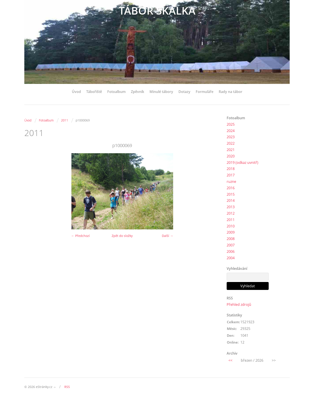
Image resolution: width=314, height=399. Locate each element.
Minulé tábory (161, 91)
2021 (231, 149)
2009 (231, 232)
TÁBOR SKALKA (157, 10)
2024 (231, 130)
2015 (231, 194)
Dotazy (184, 91)
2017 (231, 175)
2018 (231, 168)
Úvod (76, 91)
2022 (231, 143)
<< (230, 360)
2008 (231, 238)
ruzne (231, 181)
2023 (231, 136)
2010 (231, 226)
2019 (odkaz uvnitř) (242, 162)
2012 (231, 213)
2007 (231, 245)
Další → (167, 236)
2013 (231, 206)
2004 (231, 257)
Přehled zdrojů (239, 304)
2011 (64, 120)
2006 (231, 251)
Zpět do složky (122, 236)
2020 (231, 156)
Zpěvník (137, 91)
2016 (231, 187)
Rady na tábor (230, 91)
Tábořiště (94, 91)
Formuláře (204, 91)
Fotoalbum (116, 91)
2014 (231, 200)
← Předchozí (80, 236)
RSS (67, 387)
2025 (231, 124)
